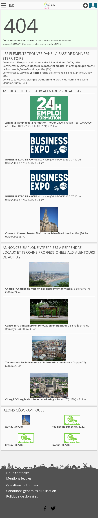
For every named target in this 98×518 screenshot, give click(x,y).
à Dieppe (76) (45, 362)
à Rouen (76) (41, 122)
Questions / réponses (22, 485)
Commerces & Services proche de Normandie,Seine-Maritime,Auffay (47, 72)
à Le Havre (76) (29, 159)
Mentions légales (18, 478)
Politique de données (22, 496)
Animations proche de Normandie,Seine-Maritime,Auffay (39, 62)
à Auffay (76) (45, 233)
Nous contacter (17, 473)
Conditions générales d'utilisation (31, 491)
